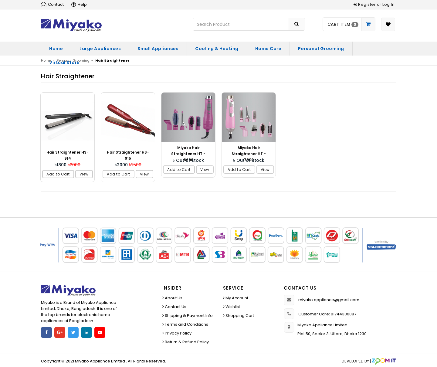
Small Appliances (157, 49)
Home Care (268, 49)
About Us (173, 298)
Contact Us (175, 307)
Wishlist (232, 307)
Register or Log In (374, 4)
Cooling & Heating (217, 49)
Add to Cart (58, 174)
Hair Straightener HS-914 (67, 155)
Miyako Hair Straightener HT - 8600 (188, 153)
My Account (236, 298)
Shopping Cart (239, 315)
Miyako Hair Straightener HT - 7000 (249, 153)
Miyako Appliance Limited (100, 361)
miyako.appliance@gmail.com (328, 300)
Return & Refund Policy (186, 342)
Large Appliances (100, 49)
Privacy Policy (177, 333)
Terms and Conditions (186, 324)
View (84, 174)
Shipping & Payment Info (188, 315)
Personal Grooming (321, 49)
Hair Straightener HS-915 (128, 155)
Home (56, 49)
